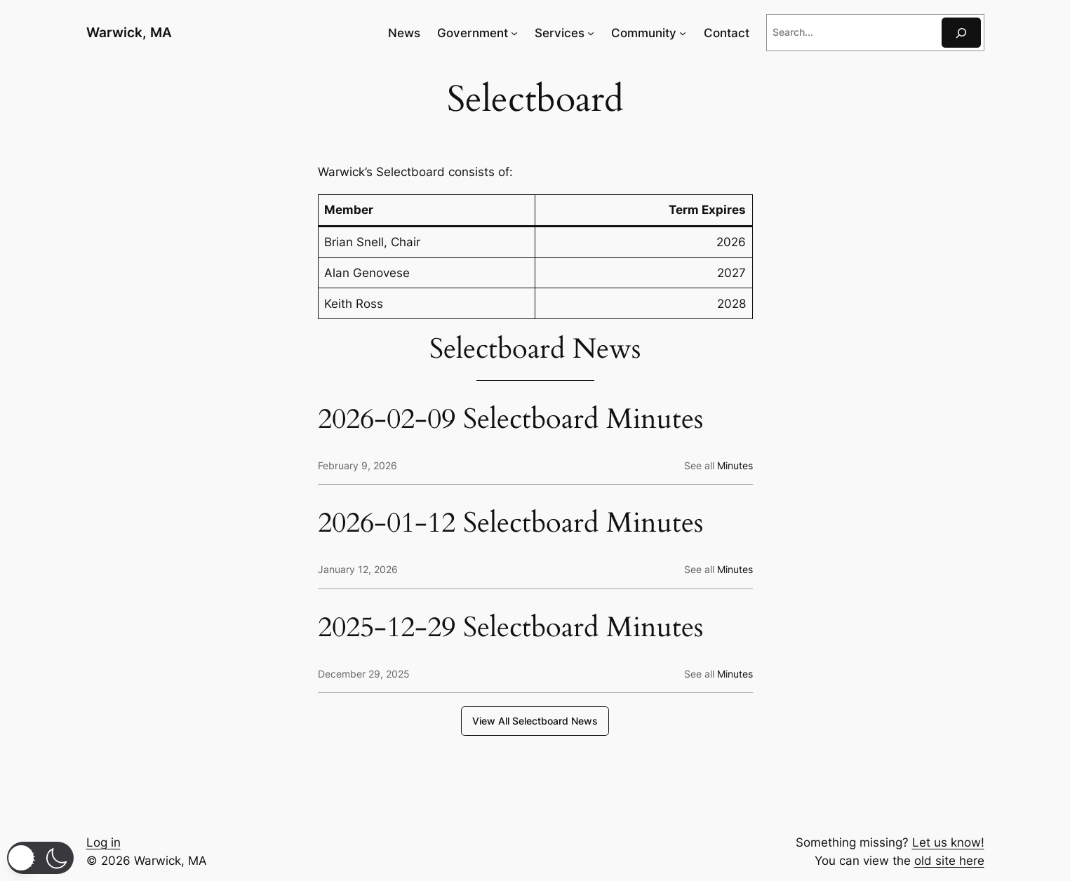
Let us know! (948, 842)
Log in (103, 842)
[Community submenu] (682, 32)
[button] (40, 858)
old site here (949, 861)
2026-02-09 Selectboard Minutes (510, 419)
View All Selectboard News (535, 721)
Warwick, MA (129, 32)
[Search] (961, 33)
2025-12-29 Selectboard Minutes (510, 627)
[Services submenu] (590, 32)
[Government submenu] (514, 32)
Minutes (735, 465)
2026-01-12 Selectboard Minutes (510, 523)
